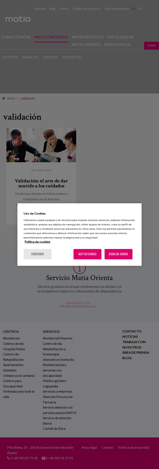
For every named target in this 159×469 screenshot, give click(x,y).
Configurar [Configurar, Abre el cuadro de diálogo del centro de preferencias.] (37, 254)
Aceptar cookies (87, 254)
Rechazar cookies (118, 254)
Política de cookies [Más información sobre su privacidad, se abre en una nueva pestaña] (37, 241)
